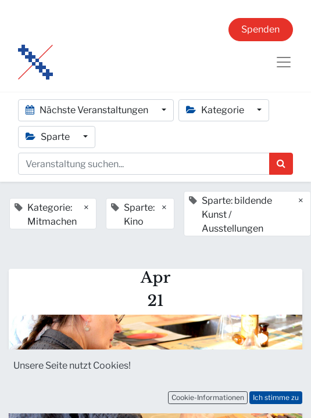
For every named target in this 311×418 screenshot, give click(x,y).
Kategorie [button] (216, 110)
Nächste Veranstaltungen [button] (88, 110)
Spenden (260, 29)
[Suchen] (281, 164)
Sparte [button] (49, 136)
